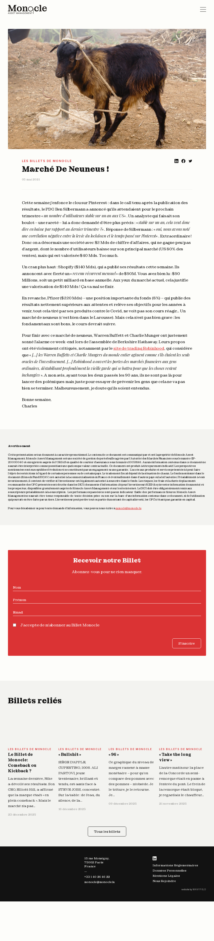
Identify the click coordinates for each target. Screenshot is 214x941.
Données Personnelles (169, 871)
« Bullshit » (69, 754)
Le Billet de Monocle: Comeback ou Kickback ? (22, 763)
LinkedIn (155, 858)
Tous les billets (107, 831)
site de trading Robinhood (138, 348)
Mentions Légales (166, 876)
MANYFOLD (199, 889)
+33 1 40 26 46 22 (97, 877)
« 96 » (114, 754)
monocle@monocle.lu (128, 508)
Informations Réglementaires (175, 865)
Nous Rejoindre (164, 881)
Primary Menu (203, 9)
